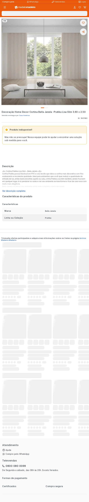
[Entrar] (74, 7)
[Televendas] (59, 2)
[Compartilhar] (83, 31)
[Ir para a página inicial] (25, 7)
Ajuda (8, 450)
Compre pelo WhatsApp (17, 454)
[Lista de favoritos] (79, 7)
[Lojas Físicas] (82, 2)
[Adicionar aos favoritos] (83, 22)
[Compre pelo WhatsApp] (33, 2)
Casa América (24, 115)
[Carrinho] (84, 7)
